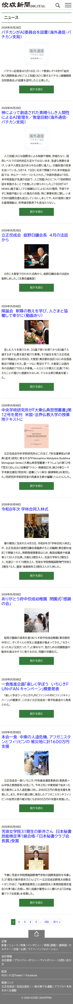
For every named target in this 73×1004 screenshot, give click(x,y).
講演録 (63, 945)
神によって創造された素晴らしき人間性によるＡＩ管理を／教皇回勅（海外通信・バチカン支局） (35, 117)
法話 (15, 949)
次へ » (57, 922)
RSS (4, 975)
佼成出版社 (23, 986)
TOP (36, 934)
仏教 (23, 949)
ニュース (13, 945)
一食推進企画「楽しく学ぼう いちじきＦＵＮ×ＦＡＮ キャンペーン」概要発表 (35, 686)
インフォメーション (47, 949)
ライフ (31, 949)
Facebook (31, 975)
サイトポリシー (48, 960)
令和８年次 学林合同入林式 (24, 509)
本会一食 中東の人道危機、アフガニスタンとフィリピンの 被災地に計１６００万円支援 (36, 742)
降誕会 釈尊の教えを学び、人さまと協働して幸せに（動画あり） (34, 313)
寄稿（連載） (50, 945)
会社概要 (6, 960)
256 (47, 922)
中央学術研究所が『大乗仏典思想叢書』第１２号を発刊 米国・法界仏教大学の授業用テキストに (36, 415)
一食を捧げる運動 (42, 986)
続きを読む (36, 89)
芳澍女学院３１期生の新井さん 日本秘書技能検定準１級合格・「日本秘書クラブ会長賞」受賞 (36, 836)
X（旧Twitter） (16, 975)
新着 (4, 945)
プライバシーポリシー (26, 960)
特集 (23, 945)
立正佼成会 (7, 986)
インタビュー (35, 945)
